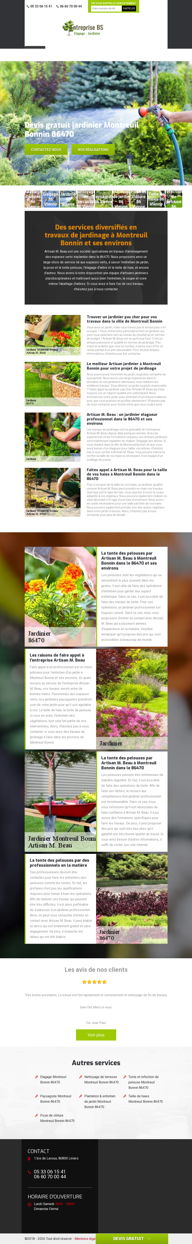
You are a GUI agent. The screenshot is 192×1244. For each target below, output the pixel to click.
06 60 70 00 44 (69, 6)
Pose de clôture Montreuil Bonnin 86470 (57, 1118)
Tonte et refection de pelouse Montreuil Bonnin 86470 (143, 1082)
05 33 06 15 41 (39, 6)
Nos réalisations (93, 150)
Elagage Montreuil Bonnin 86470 (53, 1079)
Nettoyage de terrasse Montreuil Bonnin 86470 (101, 1079)
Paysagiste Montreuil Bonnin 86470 (55, 1099)
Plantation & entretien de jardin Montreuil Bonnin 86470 (99, 1101)
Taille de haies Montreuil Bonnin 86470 (145, 1099)
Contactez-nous (46, 150)
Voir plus (96, 1034)
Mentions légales (87, 1239)
